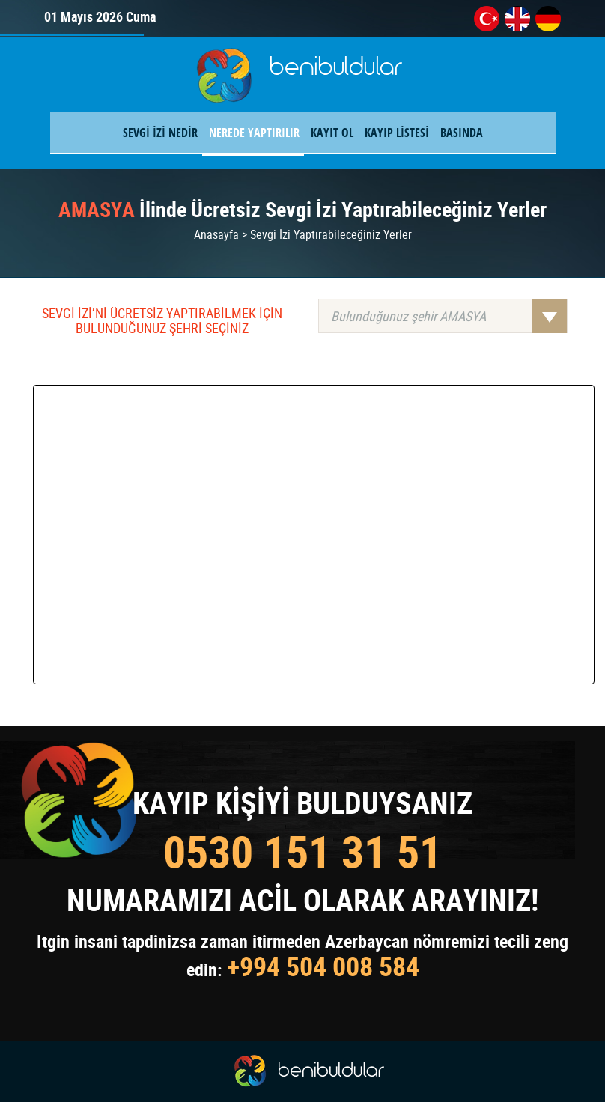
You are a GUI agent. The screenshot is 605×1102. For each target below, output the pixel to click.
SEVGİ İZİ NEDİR (160, 132)
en (517, 18)
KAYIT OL (332, 132)
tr (486, 18)
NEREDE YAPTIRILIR (254, 132)
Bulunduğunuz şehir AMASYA (449, 316)
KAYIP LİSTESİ (397, 132)
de (548, 18)
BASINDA (461, 132)
